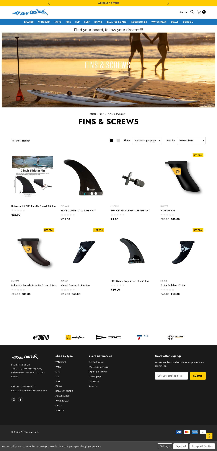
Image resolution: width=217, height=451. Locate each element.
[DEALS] (175, 22)
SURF (57, 381)
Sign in (183, 12)
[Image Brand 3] (108, 337)
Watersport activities (98, 367)
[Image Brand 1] (41, 337)
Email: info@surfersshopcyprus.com (29, 390)
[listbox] (191, 140)
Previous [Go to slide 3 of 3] (49, 3)
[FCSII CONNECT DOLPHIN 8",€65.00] (83, 176)
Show (127, 140)
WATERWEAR (62, 400)
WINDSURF (60, 362)
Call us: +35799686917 (23, 386)
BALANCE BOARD (64, 391)
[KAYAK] (98, 22)
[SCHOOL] (188, 22)
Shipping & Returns (98, 371)
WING (58, 367)
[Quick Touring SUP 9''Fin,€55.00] (83, 251)
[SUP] (77, 22)
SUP (57, 376)
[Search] (192, 11)
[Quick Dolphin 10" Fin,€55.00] (183, 251)
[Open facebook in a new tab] (20, 399)
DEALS (58, 405)
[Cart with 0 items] (201, 11)
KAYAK (58, 386)
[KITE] (68, 22)
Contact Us (94, 381)
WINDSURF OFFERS (108, 3)
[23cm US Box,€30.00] (183, 176)
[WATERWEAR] (159, 22)
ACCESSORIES (62, 396)
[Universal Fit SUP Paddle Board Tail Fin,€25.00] (34, 176)
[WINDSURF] (44, 22)
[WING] (58, 22)
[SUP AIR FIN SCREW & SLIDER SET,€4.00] (133, 176)
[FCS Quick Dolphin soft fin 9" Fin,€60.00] (133, 251)
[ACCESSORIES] (139, 22)
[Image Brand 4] (142, 337)
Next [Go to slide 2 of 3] (168, 3)
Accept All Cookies (202, 446)
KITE (57, 371)
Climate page (95, 376)
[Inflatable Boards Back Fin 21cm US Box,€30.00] (34, 251)
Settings (165, 446)
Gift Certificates (96, 362)
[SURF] (87, 22)
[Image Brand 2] (74, 337)
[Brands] (29, 22)
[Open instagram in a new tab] (13, 399)
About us (93, 386)
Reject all (181, 446)
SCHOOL (59, 410)
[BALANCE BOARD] (116, 22)
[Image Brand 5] (176, 337)
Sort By (170, 140)
